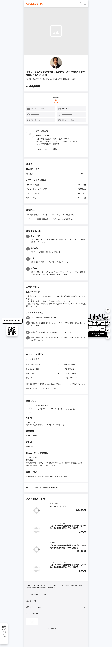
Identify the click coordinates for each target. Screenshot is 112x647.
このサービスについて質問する (47, 149)
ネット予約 (35, 236)
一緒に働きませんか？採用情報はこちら (4, 632)
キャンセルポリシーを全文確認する (41, 388)
